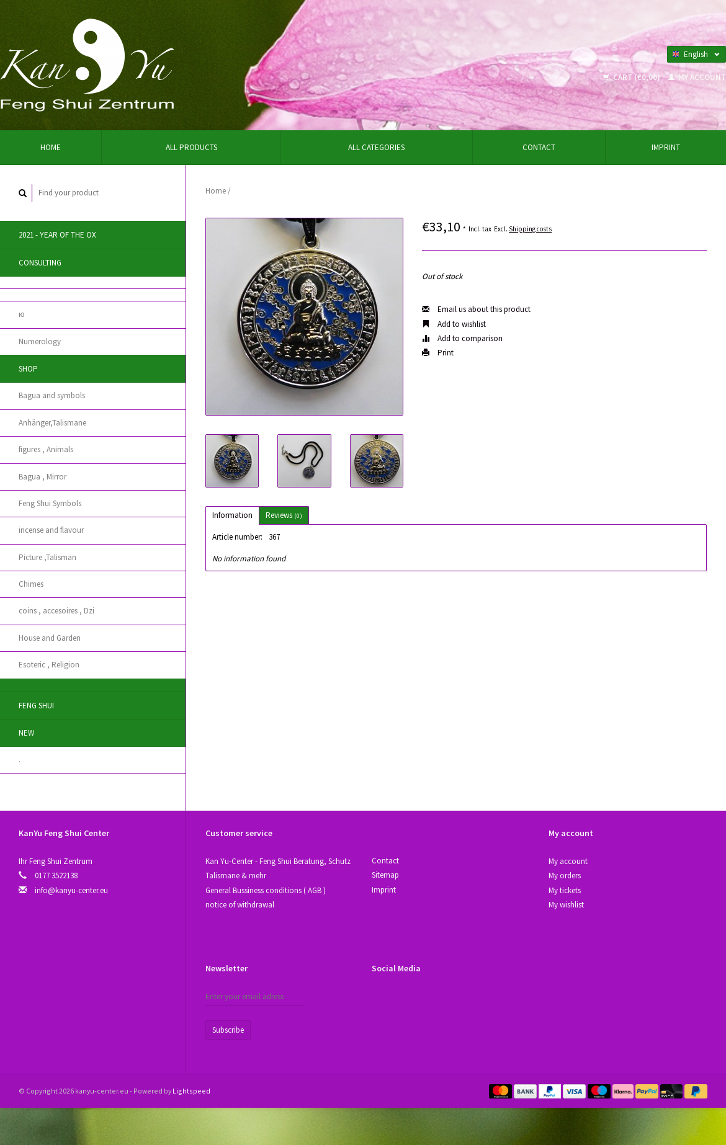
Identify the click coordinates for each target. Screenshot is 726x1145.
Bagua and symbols (52, 395)
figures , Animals (46, 449)
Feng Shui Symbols (50, 503)
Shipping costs (530, 229)
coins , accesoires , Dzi (56, 610)
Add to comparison (462, 338)
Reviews (284, 515)
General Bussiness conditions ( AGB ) (265, 890)
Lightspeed (191, 1090)
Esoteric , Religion (49, 664)
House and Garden (50, 638)
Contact (538, 147)
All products (191, 147)
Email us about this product (476, 309)
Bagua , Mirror (42, 476)
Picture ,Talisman (47, 557)
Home (50, 147)
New (26, 733)
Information (232, 515)
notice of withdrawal (239, 904)
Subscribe (228, 1030)
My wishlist (566, 904)
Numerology (40, 341)
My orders (565, 875)
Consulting (40, 262)
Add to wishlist (454, 324)
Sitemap (385, 875)
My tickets (565, 890)
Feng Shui (36, 705)
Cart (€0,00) (632, 77)
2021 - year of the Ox (57, 234)
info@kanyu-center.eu (71, 890)
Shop (28, 368)
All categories (376, 147)
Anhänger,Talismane (52, 422)
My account (697, 77)
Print (438, 352)
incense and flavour (51, 530)
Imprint (666, 147)
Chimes (31, 584)
